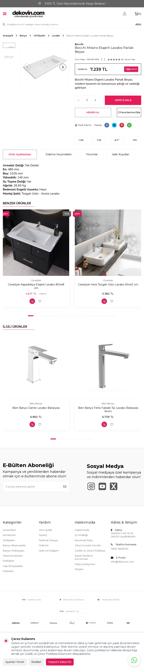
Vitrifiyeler (39, 35)
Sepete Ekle (123, 100)
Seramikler (9, 529)
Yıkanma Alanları (13, 555)
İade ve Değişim (49, 550)
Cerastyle (36, 280)
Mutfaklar (8, 560)
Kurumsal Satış (83, 540)
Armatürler (9, 534)
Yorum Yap (129, 59)
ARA (138, 24)
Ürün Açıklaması (20, 154)
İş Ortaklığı (81, 534)
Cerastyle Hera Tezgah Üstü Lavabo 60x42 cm (108, 284)
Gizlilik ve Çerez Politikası (90, 550)
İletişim (79, 569)
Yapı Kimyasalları (13, 565)
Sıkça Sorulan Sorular (88, 545)
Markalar (8, 571)
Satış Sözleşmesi (85, 564)
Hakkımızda (82, 529)
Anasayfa (8, 35)
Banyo (23, 35)
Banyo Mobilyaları (13, 550)
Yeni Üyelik (45, 529)
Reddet (36, 662)
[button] (27, 67)
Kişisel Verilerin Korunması (84, 557)
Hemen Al (93, 112)
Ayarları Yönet (14, 662)
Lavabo (56, 35)
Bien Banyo (36, 403)
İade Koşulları (120, 154)
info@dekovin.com (122, 561)
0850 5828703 (119, 548)
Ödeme (44, 545)
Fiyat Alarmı (83, 125)
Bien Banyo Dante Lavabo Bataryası (36, 408)
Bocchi (79, 44)
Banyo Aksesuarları (14, 545)
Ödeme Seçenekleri (59, 154)
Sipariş (43, 534)
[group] (45, 67)
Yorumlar (92, 154)
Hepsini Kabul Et (59, 662)
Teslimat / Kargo (48, 540)
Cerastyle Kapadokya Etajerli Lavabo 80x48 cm (36, 286)
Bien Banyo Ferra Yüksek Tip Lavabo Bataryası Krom (108, 409)
